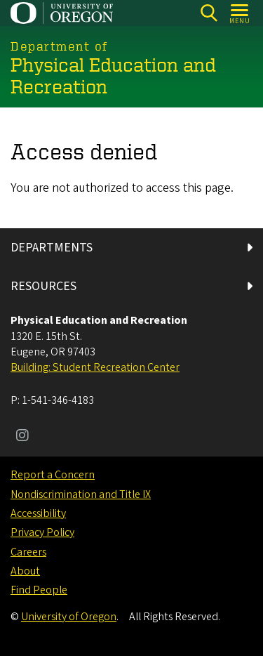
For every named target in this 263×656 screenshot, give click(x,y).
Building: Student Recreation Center (95, 367)
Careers (28, 552)
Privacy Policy (42, 532)
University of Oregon (68, 616)
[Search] (208, 13)
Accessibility (38, 513)
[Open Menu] (240, 13)
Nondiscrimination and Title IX (81, 494)
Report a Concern (53, 475)
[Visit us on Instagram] (22, 437)
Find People (39, 590)
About (25, 571)
